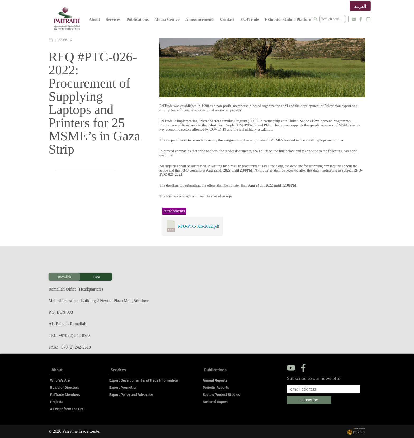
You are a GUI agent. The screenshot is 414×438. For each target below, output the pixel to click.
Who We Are (60, 380)
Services (113, 19)
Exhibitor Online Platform (289, 19)
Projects (56, 401)
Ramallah (64, 277)
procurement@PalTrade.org (262, 166)
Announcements (199, 19)
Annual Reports (215, 380)
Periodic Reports (216, 387)
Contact (227, 19)
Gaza (96, 277)
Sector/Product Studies (221, 394)
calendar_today (368, 19)
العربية (360, 6)
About (94, 19)
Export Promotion (123, 387)
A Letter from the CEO (67, 408)
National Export (215, 401)
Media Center (167, 19)
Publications (137, 19)
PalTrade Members (65, 394)
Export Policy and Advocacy (131, 394)
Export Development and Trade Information (143, 380)
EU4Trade (249, 19)
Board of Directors (64, 387)
